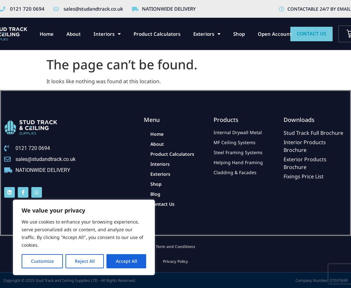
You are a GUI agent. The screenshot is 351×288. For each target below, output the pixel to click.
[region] (84, 237)
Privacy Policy (175, 261)
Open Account (275, 34)
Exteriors (206, 34)
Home (47, 34)
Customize (42, 261)
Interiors (107, 34)
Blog (155, 194)
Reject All (85, 261)
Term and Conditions (175, 246)
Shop (239, 34)
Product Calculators (157, 34)
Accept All (126, 261)
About (73, 34)
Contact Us (162, 204)
